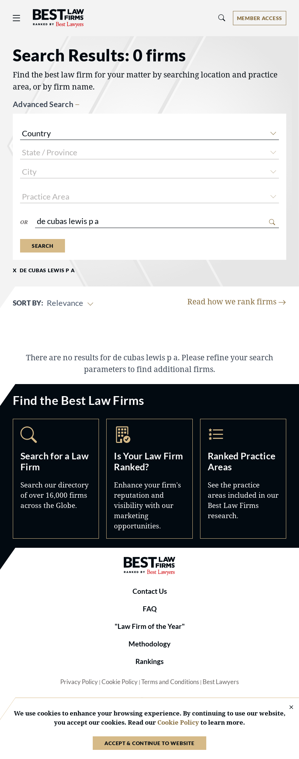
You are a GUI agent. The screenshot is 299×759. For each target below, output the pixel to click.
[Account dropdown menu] (259, 18)
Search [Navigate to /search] (56, 478)
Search (42, 246)
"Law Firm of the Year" (150, 626)
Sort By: (28, 303)
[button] (273, 132)
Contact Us (150, 591)
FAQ (150, 609)
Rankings (149, 661)
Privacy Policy (79, 682)
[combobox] (149, 134)
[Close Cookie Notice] (287, 707)
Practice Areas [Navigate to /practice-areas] (243, 478)
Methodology (149, 644)
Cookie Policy (119, 682)
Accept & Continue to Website (149, 743)
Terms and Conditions (170, 682)
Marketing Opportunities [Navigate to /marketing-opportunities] (149, 478)
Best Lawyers (221, 682)
